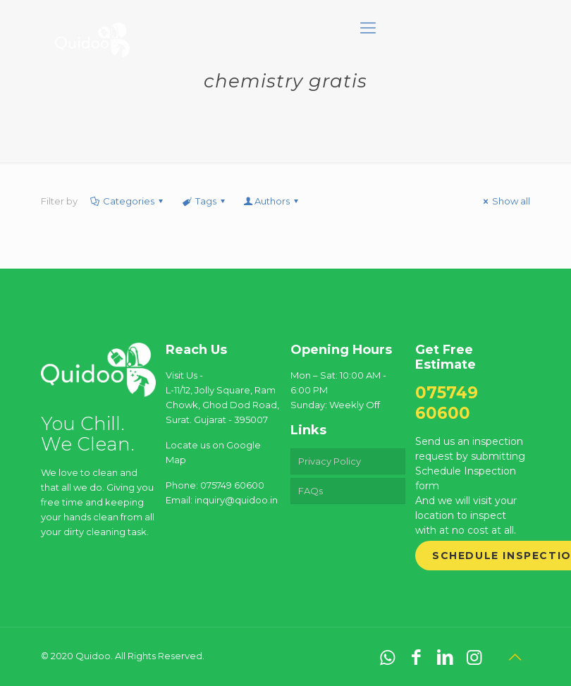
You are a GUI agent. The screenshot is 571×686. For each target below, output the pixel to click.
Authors (272, 201)
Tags (204, 201)
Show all (504, 201)
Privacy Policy (329, 461)
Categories (127, 201)
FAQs (310, 490)
